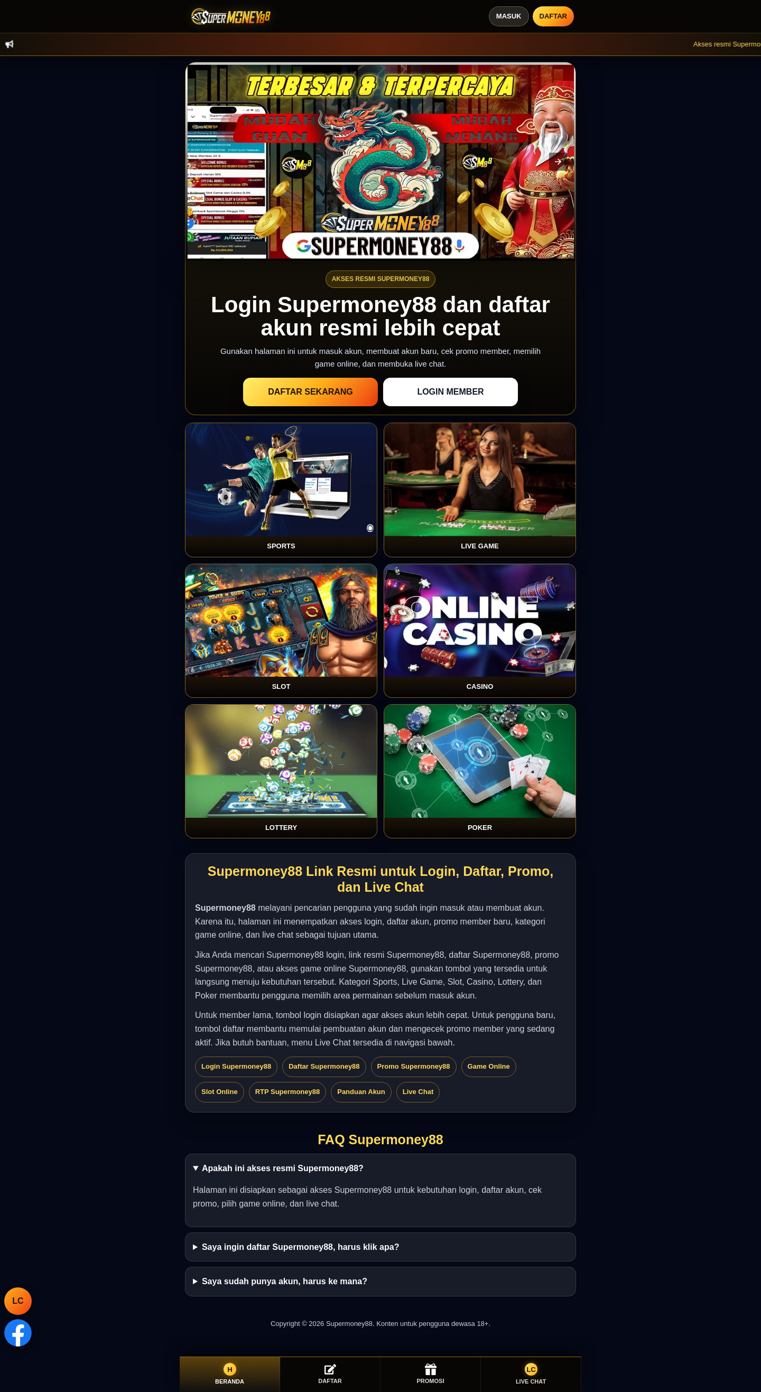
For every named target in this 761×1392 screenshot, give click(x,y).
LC (17, 1300)
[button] (558, 162)
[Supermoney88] (229, 16)
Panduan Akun (361, 1092)
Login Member (450, 391)
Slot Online (219, 1092)
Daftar (553, 16)
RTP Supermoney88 (287, 1092)
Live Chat (418, 1092)
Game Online (489, 1066)
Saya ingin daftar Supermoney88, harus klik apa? (300, 1246)
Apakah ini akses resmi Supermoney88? (283, 1168)
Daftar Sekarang (310, 391)
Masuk (509, 16)
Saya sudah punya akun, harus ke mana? (284, 1281)
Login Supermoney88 (236, 1066)
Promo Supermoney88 (413, 1066)
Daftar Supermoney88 (324, 1066)
